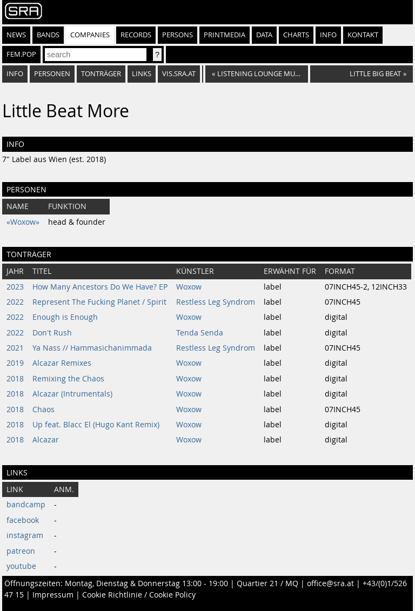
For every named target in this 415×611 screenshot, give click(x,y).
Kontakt (362, 34)
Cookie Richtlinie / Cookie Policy (139, 595)
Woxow (189, 287)
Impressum (52, 595)
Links (141, 73)
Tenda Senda (199, 333)
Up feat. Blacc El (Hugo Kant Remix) (95, 424)
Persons (177, 34)
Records (136, 34)
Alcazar (45, 440)
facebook (22, 520)
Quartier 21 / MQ (267, 583)
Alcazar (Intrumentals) (72, 394)
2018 (15, 379)
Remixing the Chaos (68, 379)
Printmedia (224, 34)
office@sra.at (330, 583)
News (16, 34)
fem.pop (21, 54)
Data (264, 34)
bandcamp (25, 504)
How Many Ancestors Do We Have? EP (100, 287)
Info (328, 34)
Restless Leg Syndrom (215, 302)
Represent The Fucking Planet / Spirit (99, 302)
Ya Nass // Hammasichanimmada (92, 348)
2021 (15, 348)
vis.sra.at (179, 73)
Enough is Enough (65, 317)
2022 (15, 302)
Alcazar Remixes (61, 363)
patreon (20, 551)
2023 (15, 287)
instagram (24, 535)
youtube (21, 566)
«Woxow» (22, 222)
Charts (296, 34)
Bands (48, 34)
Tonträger (101, 73)
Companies (90, 34)
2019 (15, 363)
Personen (52, 73)
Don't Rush (52, 333)
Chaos (43, 409)
